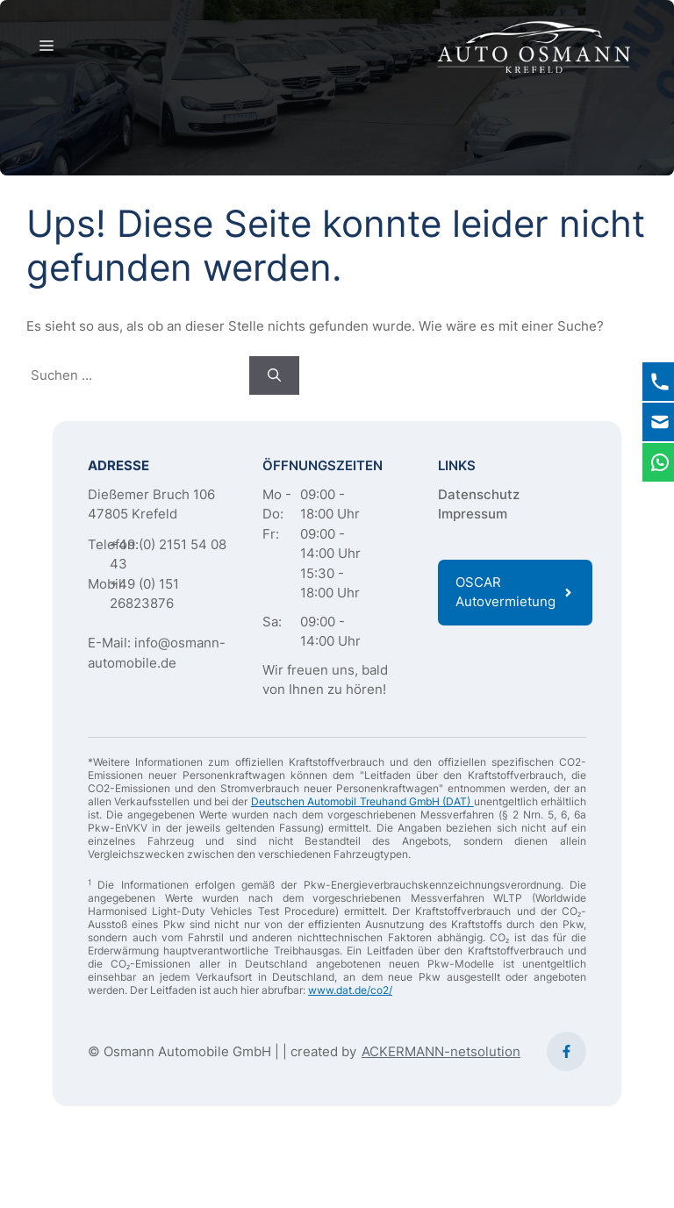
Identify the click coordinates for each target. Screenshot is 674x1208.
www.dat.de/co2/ (350, 990)
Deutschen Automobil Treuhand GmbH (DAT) (362, 801)
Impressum (472, 513)
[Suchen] (274, 376)
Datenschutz (479, 494)
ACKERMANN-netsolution (441, 1051)
